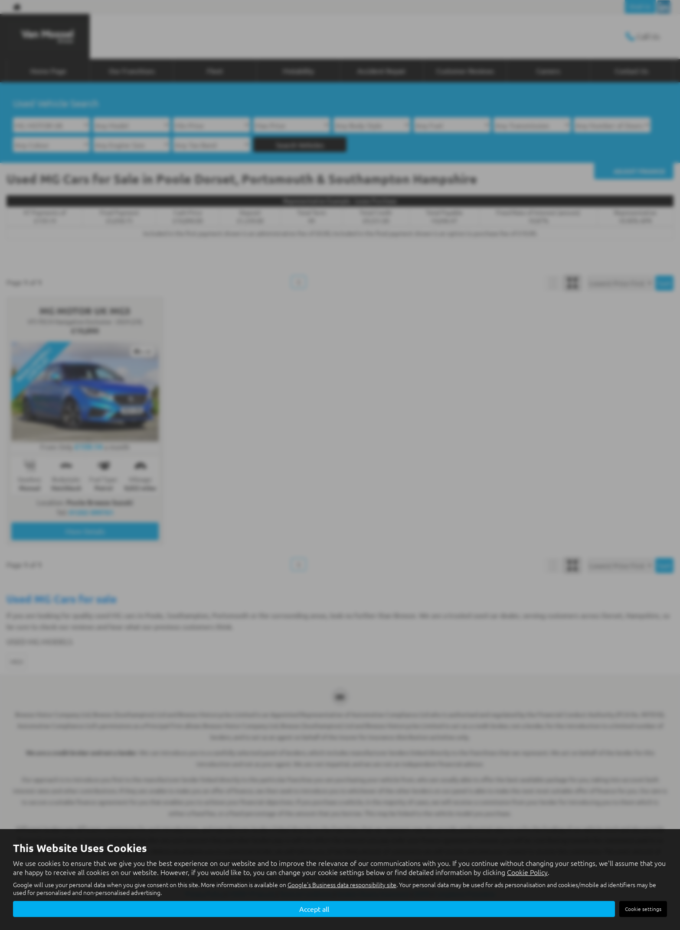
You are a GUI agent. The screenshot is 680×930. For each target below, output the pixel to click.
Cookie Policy (527, 872)
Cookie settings (643, 908)
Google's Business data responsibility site (342, 885)
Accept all (314, 908)
